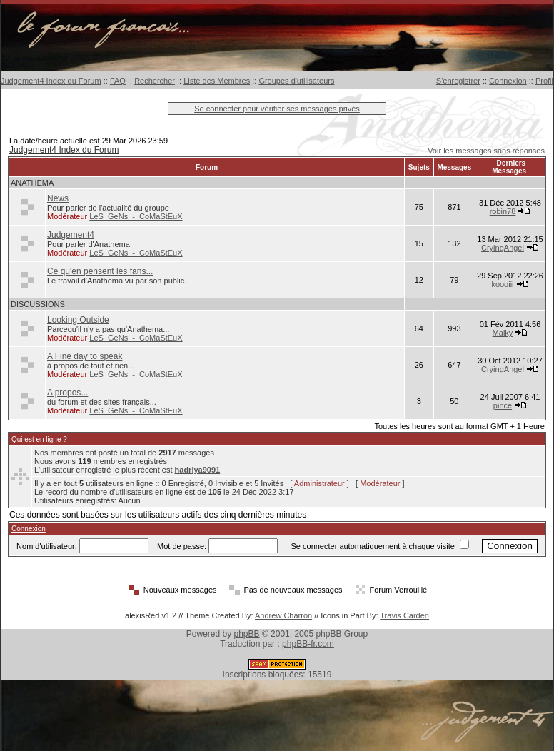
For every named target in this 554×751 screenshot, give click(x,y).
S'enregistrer (458, 80)
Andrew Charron (283, 615)
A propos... (67, 393)
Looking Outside (78, 320)
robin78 (503, 211)
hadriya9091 (198, 469)
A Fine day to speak (84, 356)
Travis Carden (404, 615)
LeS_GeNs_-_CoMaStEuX (135, 216)
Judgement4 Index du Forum (51, 80)
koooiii (502, 284)
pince (502, 405)
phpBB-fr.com (308, 644)
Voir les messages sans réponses (486, 150)
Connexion (508, 80)
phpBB (247, 634)
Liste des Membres (216, 80)
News (58, 198)
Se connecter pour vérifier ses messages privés (277, 108)
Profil (544, 80)
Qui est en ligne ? (39, 439)
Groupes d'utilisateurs (296, 80)
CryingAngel (502, 247)
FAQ (118, 80)
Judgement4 (70, 235)
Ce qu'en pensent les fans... (100, 271)
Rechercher (154, 80)
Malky (503, 332)
